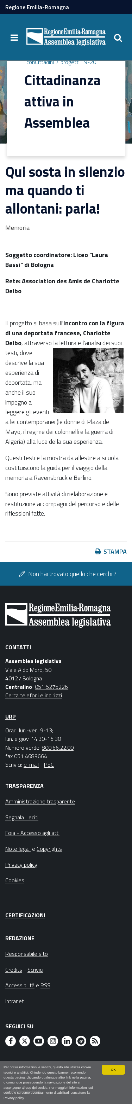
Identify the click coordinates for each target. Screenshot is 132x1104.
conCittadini (40, 62)
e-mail (31, 764)
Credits (13, 969)
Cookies (14, 880)
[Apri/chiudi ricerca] (118, 37)
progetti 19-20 (78, 62)
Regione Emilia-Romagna (37, 7)
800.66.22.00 (58, 747)
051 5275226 (51, 686)
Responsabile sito (26, 953)
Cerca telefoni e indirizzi (33, 695)
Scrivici (35, 969)
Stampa (115, 551)
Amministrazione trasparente (40, 801)
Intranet (14, 1001)
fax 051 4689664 (26, 756)
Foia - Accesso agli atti (32, 833)
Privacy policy (14, 1098)
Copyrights (49, 848)
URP (10, 716)
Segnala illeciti (21, 817)
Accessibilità (19, 985)
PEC (49, 764)
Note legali (18, 848)
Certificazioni (25, 915)
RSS (45, 985)
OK (113, 1069)
